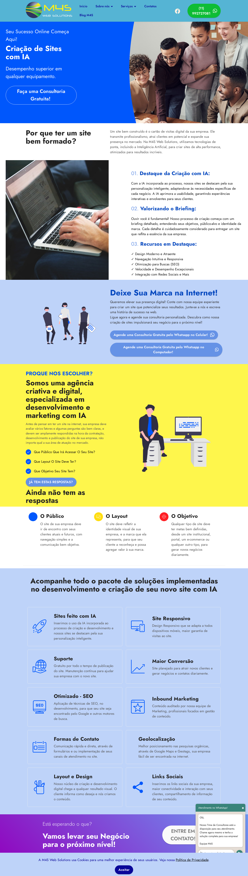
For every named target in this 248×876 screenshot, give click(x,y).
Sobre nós (102, 6)
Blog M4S (86, 15)
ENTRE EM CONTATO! (183, 835)
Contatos (150, 6)
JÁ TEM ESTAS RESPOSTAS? (51, 482)
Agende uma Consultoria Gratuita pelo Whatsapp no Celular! (164, 335)
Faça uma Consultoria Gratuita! (41, 95)
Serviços (127, 6)
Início (83, 6)
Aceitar (123, 869)
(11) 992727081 (204, 11)
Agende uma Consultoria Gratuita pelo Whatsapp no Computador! (171, 350)
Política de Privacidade (192, 859)
